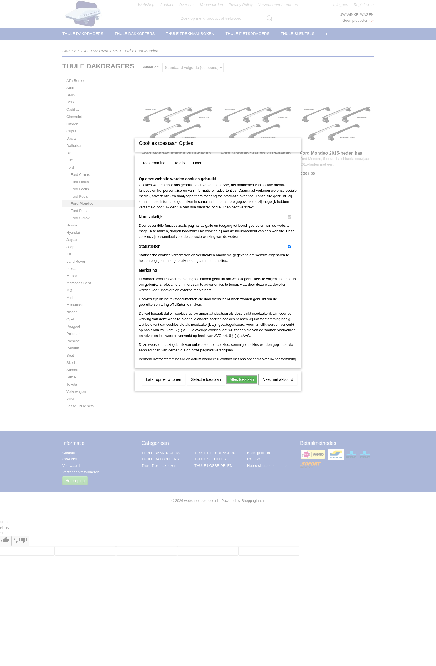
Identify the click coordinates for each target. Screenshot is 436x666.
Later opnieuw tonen (163, 386)
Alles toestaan (241, 386)
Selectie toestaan (206, 386)
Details (179, 170)
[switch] (289, 224)
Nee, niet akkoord (277, 386)
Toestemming (153, 170)
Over (197, 170)
